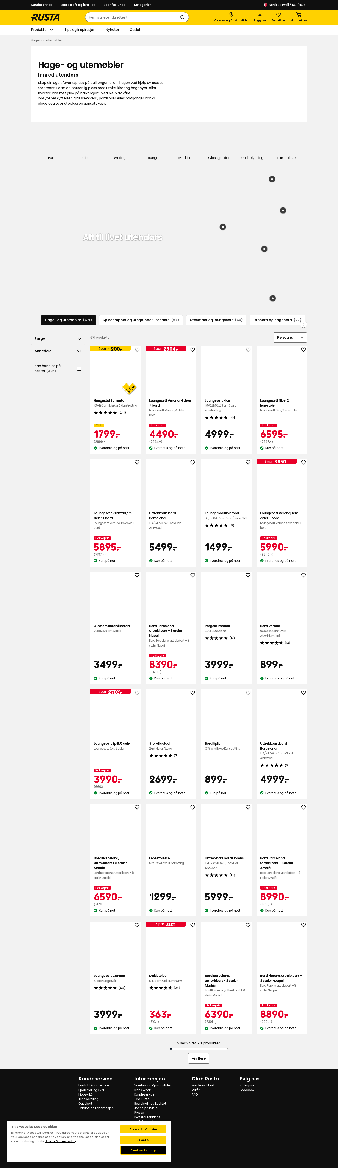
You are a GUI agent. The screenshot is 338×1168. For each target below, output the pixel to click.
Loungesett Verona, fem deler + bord (282, 520)
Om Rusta (141, 1098)
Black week (142, 1089)
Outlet (135, 29)
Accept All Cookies (143, 1129)
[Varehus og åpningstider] (231, 17)
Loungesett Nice (226, 405)
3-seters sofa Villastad (115, 628)
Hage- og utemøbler (68, 319)
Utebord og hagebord (278, 319)
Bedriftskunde (114, 5)
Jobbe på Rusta (146, 1107)
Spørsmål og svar (91, 1089)
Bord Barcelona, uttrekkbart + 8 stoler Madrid (115, 868)
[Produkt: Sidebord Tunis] (272, 298)
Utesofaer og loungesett (216, 319)
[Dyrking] (119, 143)
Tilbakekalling (88, 1098)
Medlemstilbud (203, 1085)
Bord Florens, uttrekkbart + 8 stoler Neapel (282, 982)
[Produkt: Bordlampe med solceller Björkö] (264, 248)
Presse (139, 1112)
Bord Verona (282, 630)
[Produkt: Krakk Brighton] (283, 210)
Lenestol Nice (170, 860)
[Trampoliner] (286, 143)
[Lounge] (152, 143)
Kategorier (142, 5)
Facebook (247, 1089)
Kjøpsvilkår (86, 1094)
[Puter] (52, 143)
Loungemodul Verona (226, 515)
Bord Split (226, 745)
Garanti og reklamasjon (96, 1107)
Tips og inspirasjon (79, 29)
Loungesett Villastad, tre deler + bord (115, 520)
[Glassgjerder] (219, 143)
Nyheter (112, 29)
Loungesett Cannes (115, 978)
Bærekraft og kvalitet (78, 5)
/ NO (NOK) (285, 5)
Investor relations (147, 1117)
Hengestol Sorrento (115, 402)
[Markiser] (186, 143)
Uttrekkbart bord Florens (226, 863)
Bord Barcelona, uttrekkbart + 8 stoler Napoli (170, 635)
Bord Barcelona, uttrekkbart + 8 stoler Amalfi (282, 868)
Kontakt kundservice (93, 1085)
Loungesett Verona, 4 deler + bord (170, 407)
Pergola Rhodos (226, 628)
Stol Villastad (170, 745)
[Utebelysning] (252, 143)
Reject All (143, 1139)
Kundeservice (41, 5)
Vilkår (196, 1089)
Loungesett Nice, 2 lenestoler (282, 405)
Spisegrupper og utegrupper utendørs (141, 319)
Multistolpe (170, 978)
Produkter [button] (42, 29)
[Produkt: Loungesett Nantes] (272, 179)
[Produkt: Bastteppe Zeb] (222, 226)
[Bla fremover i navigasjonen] (303, 323)
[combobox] (132, 17)
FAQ (195, 1094)
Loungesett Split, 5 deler (115, 745)
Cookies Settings (143, 1150)
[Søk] (183, 17)
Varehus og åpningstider (152, 1085)
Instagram (247, 1085)
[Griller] (86, 143)
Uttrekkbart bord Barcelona (170, 520)
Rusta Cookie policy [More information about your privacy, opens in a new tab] (60, 1141)
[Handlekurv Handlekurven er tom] (299, 17)
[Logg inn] (260, 17)
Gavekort (85, 1103)
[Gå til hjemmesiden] (45, 17)
